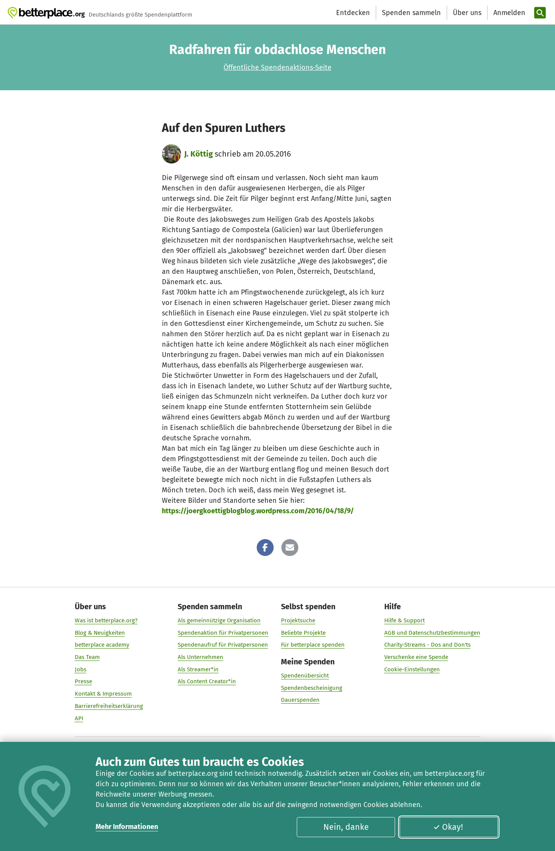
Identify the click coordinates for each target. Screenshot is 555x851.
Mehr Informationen (127, 826)
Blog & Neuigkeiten (100, 632)
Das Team (87, 657)
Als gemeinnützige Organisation (219, 620)
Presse (83, 681)
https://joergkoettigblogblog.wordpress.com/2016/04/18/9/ (258, 511)
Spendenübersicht (305, 675)
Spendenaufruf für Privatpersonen (223, 644)
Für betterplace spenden (313, 644)
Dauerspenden (300, 699)
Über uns (467, 12)
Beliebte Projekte (303, 632)
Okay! (448, 827)
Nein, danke (346, 827)
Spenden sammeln (411, 12)
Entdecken (353, 12)
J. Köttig (198, 153)
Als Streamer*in (198, 669)
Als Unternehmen (200, 657)
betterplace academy (102, 644)
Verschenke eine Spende (416, 657)
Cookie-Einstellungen (412, 669)
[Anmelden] (508, 13)
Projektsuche (298, 620)
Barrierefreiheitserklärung (109, 706)
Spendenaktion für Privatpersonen (223, 632)
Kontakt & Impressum (103, 693)
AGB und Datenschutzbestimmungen (432, 632)
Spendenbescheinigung (311, 687)
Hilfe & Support (404, 620)
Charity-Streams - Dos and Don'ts (427, 644)
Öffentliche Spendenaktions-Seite (277, 67)
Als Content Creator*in (207, 681)
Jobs (80, 669)
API (79, 718)
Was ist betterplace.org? (106, 620)
